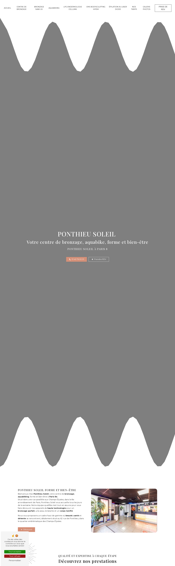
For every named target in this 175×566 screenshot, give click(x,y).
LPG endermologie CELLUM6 (73, 8)
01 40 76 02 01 (76, 259)
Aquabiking (54, 8)
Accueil (7, 8)
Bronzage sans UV (39, 8)
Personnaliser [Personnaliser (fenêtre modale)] (15, 560)
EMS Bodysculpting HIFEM (95, 8)
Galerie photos (146, 8)
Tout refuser (15, 556)
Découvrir (26, 518)
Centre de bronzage (21, 8)
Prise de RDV (163, 8)
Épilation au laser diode (118, 8)
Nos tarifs (134, 8)
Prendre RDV (98, 259)
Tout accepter (14, 552)
